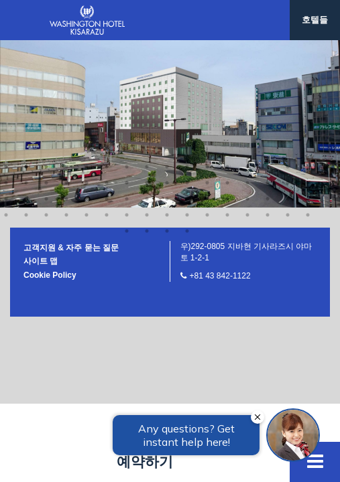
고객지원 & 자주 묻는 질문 (71, 81)
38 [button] (106, 32)
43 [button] (207, 32)
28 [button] (227, 16)
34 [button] (26, 32)
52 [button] (66, 48)
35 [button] (46, 32)
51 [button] (46, 48)
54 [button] (106, 48)
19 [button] (46, 16)
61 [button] (247, 48)
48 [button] (308, 32)
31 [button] (287, 16)
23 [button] (126, 16)
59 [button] (207, 48)
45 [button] (247, 32)
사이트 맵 (40, 94)
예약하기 (145, 461)
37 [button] (86, 32)
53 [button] (86, 48)
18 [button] (26, 16)
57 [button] (167, 48)
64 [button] (308, 48)
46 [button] (267, 32)
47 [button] (287, 32)
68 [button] (187, 64)
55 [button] (126, 48)
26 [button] (187, 16)
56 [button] (147, 48)
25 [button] (167, 16)
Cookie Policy (49, 108)
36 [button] (66, 32)
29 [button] (247, 16)
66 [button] (147, 64)
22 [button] (106, 16)
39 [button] (126, 32)
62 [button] (267, 48)
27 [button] (207, 16)
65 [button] (126, 64)
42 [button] (187, 32)
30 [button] (267, 16)
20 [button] (66, 16)
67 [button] (167, 64)
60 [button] (227, 48)
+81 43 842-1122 (220, 109)
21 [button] (86, 16)
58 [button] (187, 48)
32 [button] (308, 16)
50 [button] (26, 48)
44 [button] (227, 32)
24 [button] (147, 16)
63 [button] (287, 48)
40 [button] (147, 32)
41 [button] (167, 32)
